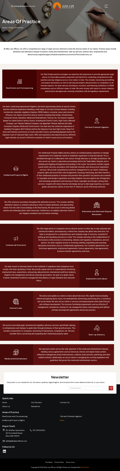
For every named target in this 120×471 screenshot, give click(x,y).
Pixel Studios (84, 467)
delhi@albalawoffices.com (15, 6)
